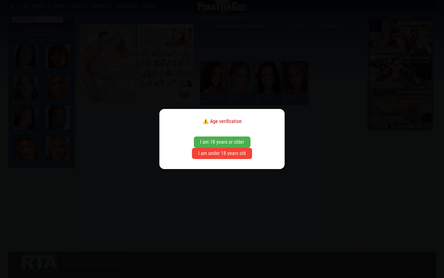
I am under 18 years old (222, 153)
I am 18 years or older (222, 142)
